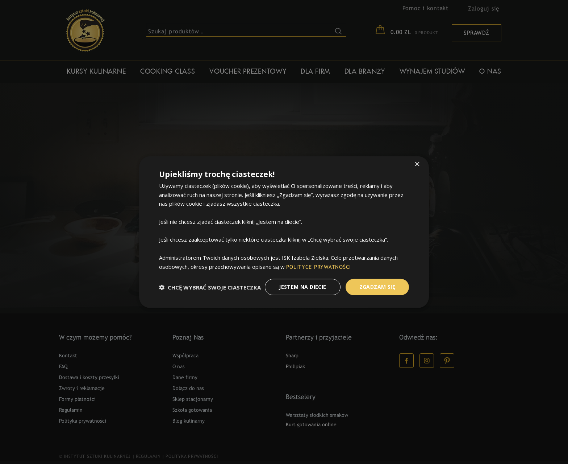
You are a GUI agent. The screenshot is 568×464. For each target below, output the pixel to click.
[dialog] (284, 232)
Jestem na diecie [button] (302, 286)
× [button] (417, 164)
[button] (210, 287)
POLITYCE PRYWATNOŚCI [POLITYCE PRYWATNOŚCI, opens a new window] (318, 267)
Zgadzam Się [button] (377, 286)
